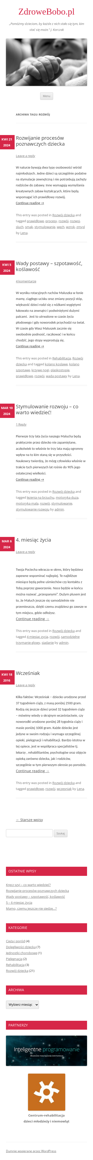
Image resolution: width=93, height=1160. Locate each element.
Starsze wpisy (29, 819)
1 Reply (21, 424)
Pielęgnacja (14, 959)
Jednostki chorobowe (21, 953)
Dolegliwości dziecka (21, 947)
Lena (24, 233)
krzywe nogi (40, 370)
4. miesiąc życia (33, 539)
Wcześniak (28, 673)
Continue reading (30, 203)
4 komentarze (26, 281)
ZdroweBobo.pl (46, 12)
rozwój (63, 221)
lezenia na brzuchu (40, 497)
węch (60, 227)
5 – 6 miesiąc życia (19, 902)
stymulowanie (44, 227)
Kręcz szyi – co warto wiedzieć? (28, 885)
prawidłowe (35, 221)
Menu (46, 96)
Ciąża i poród (15, 941)
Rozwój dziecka (63, 215)
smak (29, 227)
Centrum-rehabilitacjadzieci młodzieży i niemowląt (46, 1115)
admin (59, 509)
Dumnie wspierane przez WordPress (31, 1151)
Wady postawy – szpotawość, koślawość (49, 266)
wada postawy (56, 376)
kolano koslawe (56, 364)
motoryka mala (27, 503)
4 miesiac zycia (37, 636)
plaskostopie (60, 370)
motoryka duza (67, 497)
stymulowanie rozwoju (32, 509)
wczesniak (64, 788)
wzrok (70, 227)
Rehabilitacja (61, 358)
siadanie (48, 642)
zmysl (80, 227)
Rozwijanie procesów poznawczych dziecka (40, 141)
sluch (20, 227)
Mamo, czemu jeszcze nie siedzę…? (31, 908)
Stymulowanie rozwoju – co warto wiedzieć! (47, 409)
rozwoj (75, 221)
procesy (51, 221)
